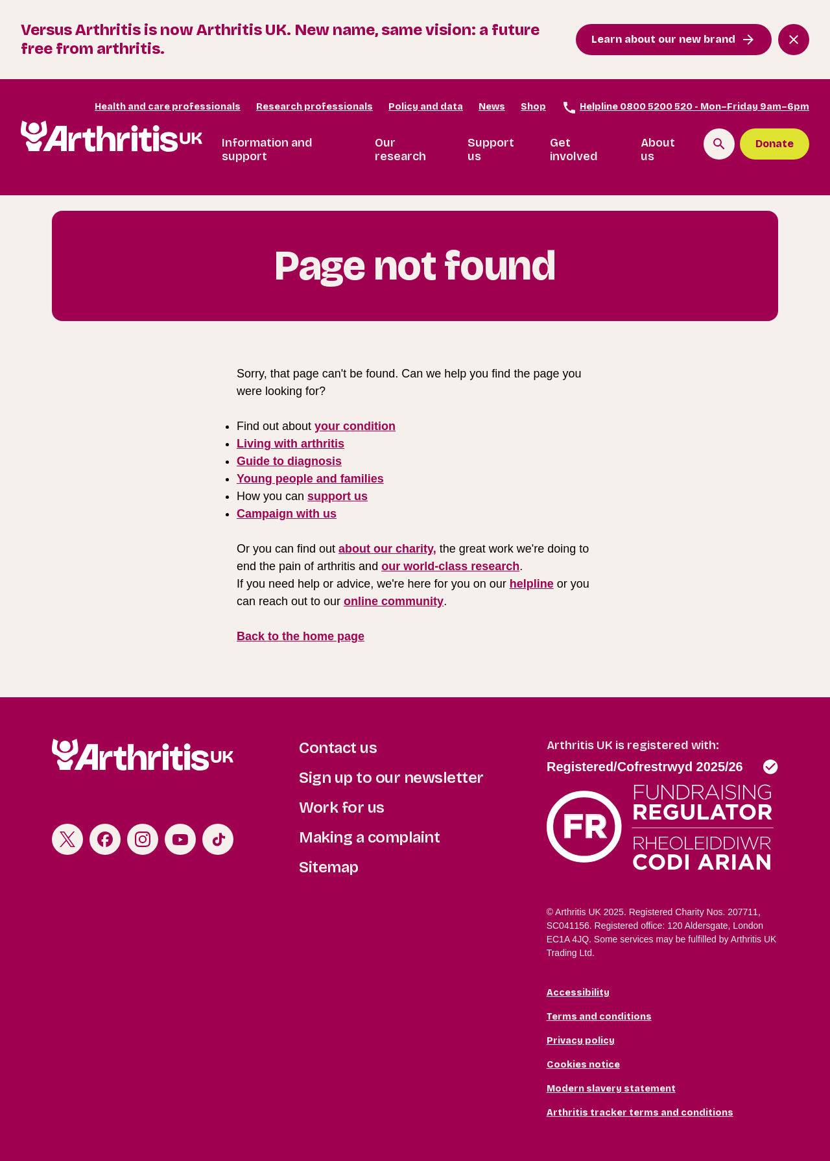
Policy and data (425, 106)
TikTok (217, 839)
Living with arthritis (290, 443)
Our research (400, 150)
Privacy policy (581, 1040)
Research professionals (314, 106)
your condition (355, 426)
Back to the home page (300, 636)
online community (394, 601)
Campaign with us (287, 513)
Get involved (574, 150)
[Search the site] (719, 144)
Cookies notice (583, 1064)
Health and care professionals (168, 106)
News (492, 106)
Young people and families (310, 478)
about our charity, (387, 548)
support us (337, 496)
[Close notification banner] (793, 39)
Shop (533, 106)
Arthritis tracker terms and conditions (640, 1112)
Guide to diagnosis (289, 461)
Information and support (267, 150)
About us (658, 150)
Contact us (338, 748)
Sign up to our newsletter (391, 778)
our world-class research (450, 566)
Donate (774, 144)
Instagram (142, 839)
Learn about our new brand (663, 39)
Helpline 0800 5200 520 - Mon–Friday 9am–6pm (685, 107)
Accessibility (578, 992)
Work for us (342, 807)
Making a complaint (369, 837)
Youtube (180, 839)
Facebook (105, 839)
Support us (491, 150)
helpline (532, 583)
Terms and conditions (599, 1016)
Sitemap (329, 867)
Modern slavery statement (611, 1088)
